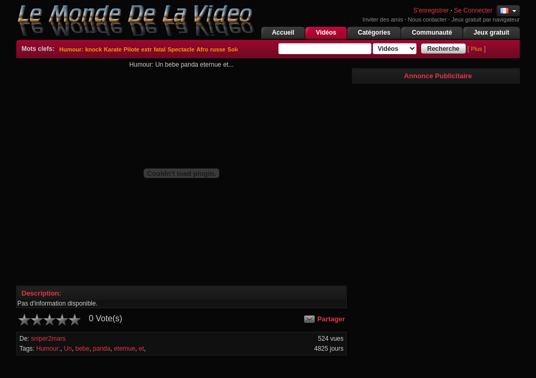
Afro (202, 49)
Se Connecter (473, 10)
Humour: (71, 49)
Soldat (236, 49)
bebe (83, 348)
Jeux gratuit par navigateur (486, 19)
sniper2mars (48, 338)
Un (68, 348)
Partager (331, 319)
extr (146, 49)
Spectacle (180, 49)
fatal (160, 49)
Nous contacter (427, 19)
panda (101, 348)
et (141, 348)
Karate (113, 49)
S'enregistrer (430, 10)
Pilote (132, 49)
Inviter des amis (382, 19)
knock (93, 49)
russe (218, 49)
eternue (124, 348)
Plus (476, 49)
